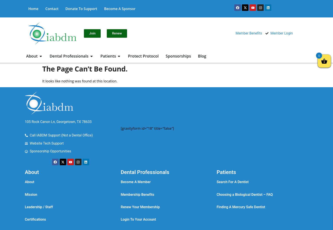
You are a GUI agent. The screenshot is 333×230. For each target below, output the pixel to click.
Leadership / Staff (39, 207)
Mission (31, 195)
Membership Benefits (137, 195)
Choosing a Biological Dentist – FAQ (245, 195)
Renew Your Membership (140, 207)
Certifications (35, 219)
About (29, 182)
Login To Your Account (138, 219)
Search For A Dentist (233, 182)
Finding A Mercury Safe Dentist (241, 207)
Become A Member (136, 182)
